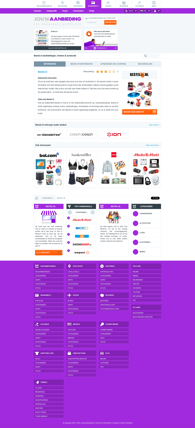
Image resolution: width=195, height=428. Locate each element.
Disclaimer (107, 423)
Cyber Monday (41, 416)
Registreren (138, 313)
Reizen (73, 295)
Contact (122, 423)
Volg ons (137, 266)
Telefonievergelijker (109, 309)
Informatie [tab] (50, 64)
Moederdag (40, 392)
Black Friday (40, 412)
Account (136, 307)
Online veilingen (42, 330)
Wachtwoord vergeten (142, 317)
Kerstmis (39, 408)
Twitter (136, 284)
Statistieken (78, 11)
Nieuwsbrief (138, 280)
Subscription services (77, 359)
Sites (102, 338)
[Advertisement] (141, 33)
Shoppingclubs (44, 353)
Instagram (137, 296)
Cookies (115, 423)
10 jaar (38, 388)
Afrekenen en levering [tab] (113, 64)
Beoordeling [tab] (145, 64)
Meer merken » (154, 125)
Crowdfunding (109, 324)
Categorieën (52, 11)
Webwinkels (43, 295)
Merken (73, 324)
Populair (37, 11)
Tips (102, 367)
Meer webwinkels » (153, 145)
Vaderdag (39, 396)
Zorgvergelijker (107, 305)
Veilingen (42, 324)
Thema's (41, 382)
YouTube (136, 292)
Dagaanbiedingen (45, 266)
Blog (105, 353)
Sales (37, 359)
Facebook (137, 288)
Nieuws (103, 359)
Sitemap (129, 423)
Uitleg (91, 11)
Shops (65, 11)
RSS (134, 300)
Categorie (104, 363)
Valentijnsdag (41, 400)
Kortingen (107, 266)
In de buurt (75, 266)
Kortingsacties (106, 272)
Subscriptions (76, 353)
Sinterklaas (40, 404)
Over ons (99, 423)
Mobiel (136, 276)
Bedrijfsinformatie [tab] (81, 64)
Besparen (107, 295)
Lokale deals (73, 272)
